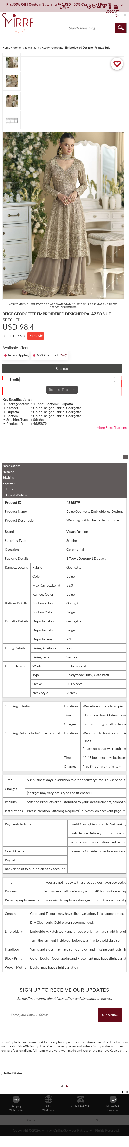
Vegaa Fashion (77, 531)
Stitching (8, 477)
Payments (9, 483)
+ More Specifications (110, 428)
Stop (127, 1092)
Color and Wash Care (16, 495)
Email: (14, 379)
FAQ (97, 1120)
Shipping (8, 471)
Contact (32, 1120)
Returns (8, 489)
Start (123, 1092)
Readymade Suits (79, 675)
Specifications (11, 466)
